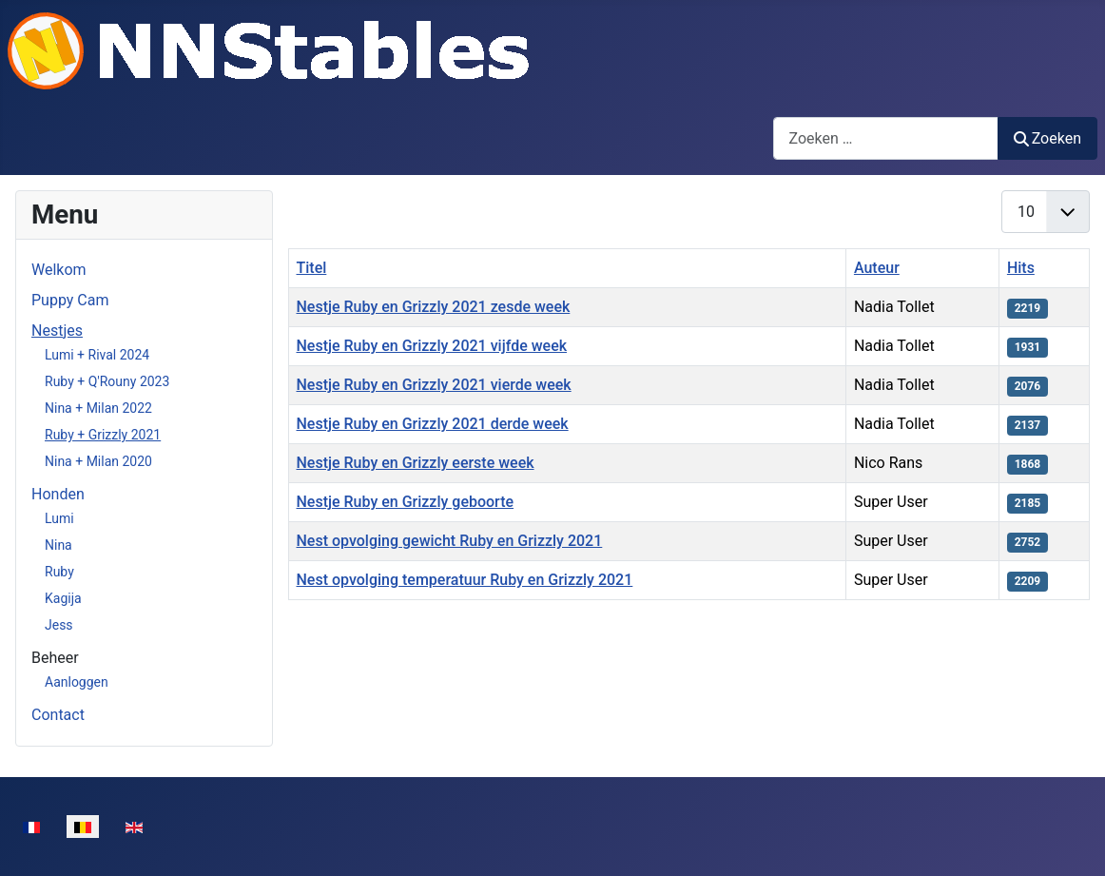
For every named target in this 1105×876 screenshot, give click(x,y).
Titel (312, 268)
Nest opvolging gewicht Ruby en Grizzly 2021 (450, 541)
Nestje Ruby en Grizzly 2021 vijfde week (432, 346)
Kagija (63, 598)
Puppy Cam (69, 300)
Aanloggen (76, 682)
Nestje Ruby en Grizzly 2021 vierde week (434, 385)
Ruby (59, 571)
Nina (58, 545)
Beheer (55, 658)
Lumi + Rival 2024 (97, 354)
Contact (58, 715)
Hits (1021, 268)
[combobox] (885, 138)
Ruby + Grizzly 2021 (103, 434)
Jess (59, 625)
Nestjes (57, 330)
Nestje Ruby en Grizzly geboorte (405, 502)
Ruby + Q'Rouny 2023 (107, 381)
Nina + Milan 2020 (98, 461)
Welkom (59, 270)
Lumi (59, 518)
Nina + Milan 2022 (98, 408)
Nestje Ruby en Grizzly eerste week (415, 463)
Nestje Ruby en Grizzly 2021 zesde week (434, 307)
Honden (58, 494)
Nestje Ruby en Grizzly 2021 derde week (433, 424)
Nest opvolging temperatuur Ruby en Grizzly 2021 (465, 580)
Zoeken (1048, 138)
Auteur (877, 268)
